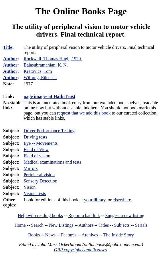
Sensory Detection (40, 180)
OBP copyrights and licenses (80, 249)
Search (37, 225)
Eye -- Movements (40, 143)
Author (10, 58)
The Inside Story (118, 234)
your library (95, 199)
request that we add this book (83, 113)
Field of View (36, 149)
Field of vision (36, 155)
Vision (29, 187)
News (50, 234)
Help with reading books (40, 215)
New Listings (61, 225)
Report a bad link (84, 215)
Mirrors (30, 168)
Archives (90, 234)
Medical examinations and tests (52, 162)
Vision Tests (34, 193)
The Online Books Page (81, 11)
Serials (141, 225)
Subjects (122, 225)
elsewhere (122, 199)
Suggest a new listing (124, 215)
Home (20, 225)
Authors (85, 225)
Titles (103, 225)
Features (68, 234)
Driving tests (35, 136)
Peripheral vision (39, 174)
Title (7, 47)
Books (34, 234)
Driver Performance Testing (48, 130)
